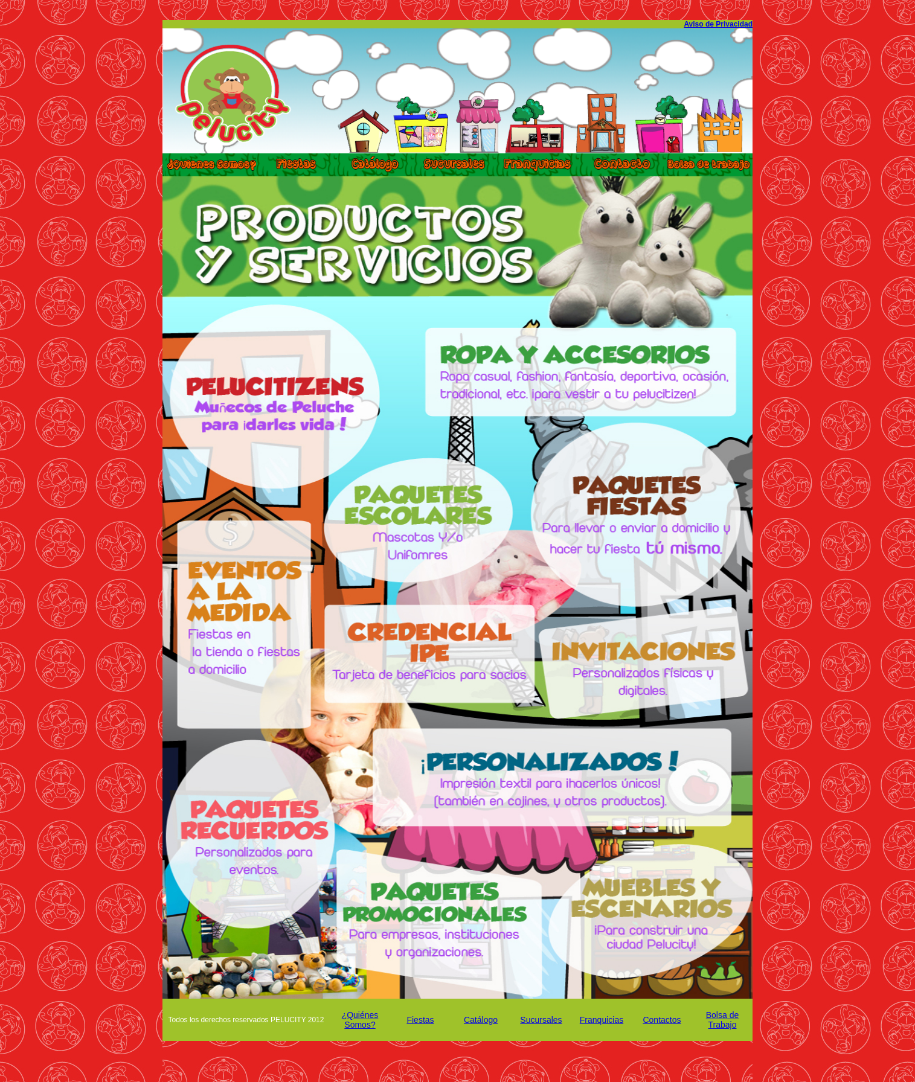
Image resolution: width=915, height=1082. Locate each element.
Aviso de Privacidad (718, 24)
